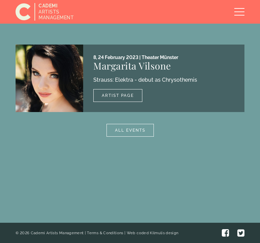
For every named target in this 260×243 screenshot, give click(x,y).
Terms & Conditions (105, 233)
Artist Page (118, 95)
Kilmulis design (164, 233)
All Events (130, 130)
